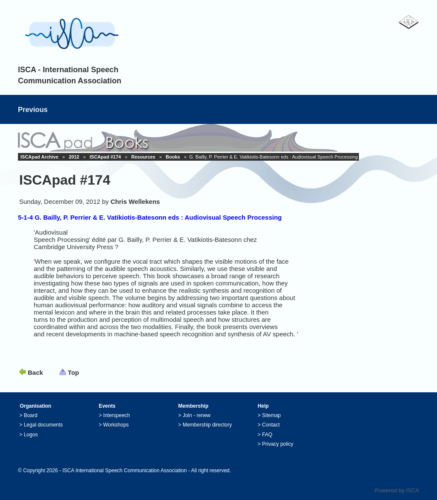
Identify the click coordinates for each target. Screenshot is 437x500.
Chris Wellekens (135, 201)
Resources (143, 156)
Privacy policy (277, 444)
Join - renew (196, 415)
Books (173, 156)
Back (35, 372)
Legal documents (43, 425)
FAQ (267, 435)
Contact (271, 425)
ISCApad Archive (39, 156)
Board (31, 415)
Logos (31, 435)
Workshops (116, 425)
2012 (74, 156)
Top (73, 372)
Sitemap (271, 415)
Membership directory (207, 425)
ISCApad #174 (105, 156)
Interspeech (116, 415)
